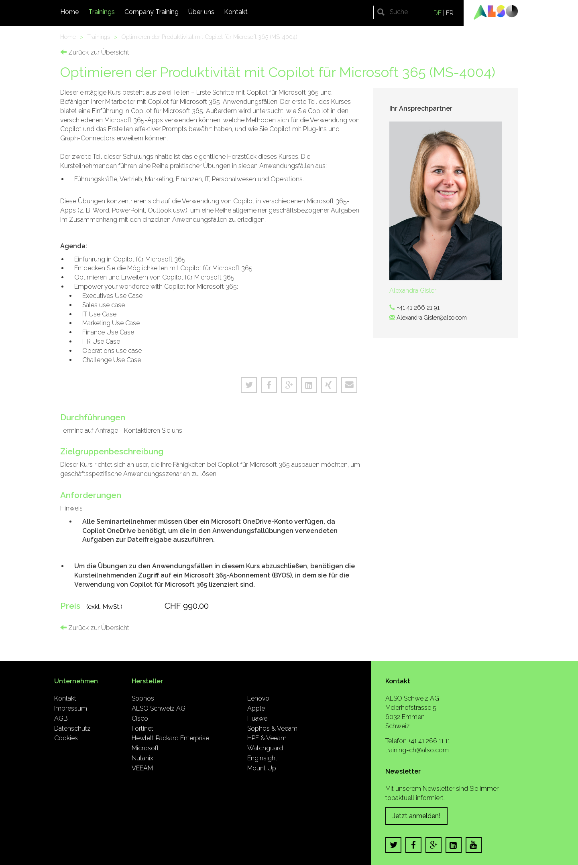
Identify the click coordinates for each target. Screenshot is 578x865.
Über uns (201, 12)
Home (69, 12)
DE (438, 13)
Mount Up (261, 768)
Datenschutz (72, 728)
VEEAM (142, 768)
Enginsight (262, 758)
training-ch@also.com (417, 750)
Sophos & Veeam (272, 728)
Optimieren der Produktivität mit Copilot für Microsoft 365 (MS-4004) (209, 36)
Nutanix (142, 758)
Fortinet (142, 728)
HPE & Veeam (267, 738)
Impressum (70, 708)
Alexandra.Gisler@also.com (432, 317)
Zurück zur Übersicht (94, 52)
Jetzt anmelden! (416, 816)
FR (450, 13)
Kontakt (236, 12)
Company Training (151, 12)
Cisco (140, 718)
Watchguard (265, 748)
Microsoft (145, 748)
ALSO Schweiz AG (158, 708)
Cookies (66, 738)
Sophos (143, 698)
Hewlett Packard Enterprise (170, 738)
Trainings (101, 12)
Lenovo (258, 698)
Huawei (258, 718)
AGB (61, 718)
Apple (256, 708)
